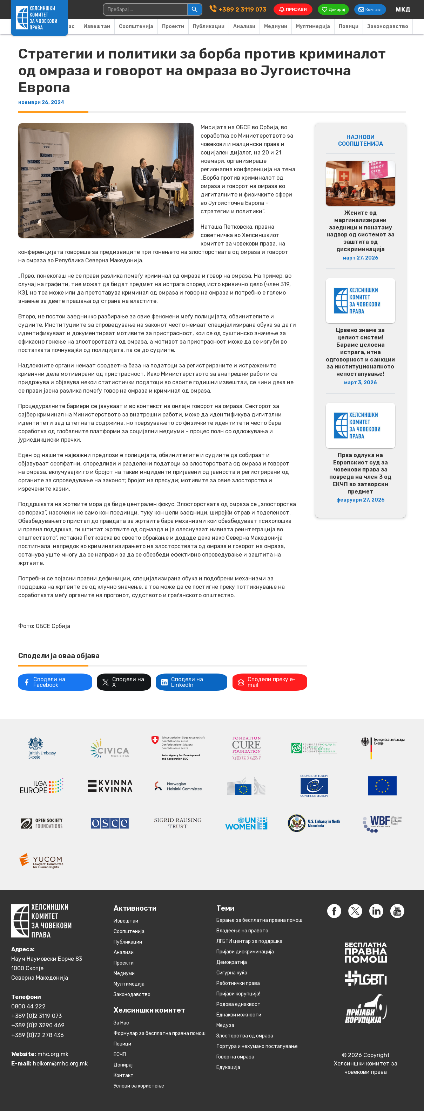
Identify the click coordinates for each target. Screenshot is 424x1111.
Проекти (173, 26)
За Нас (121, 1023)
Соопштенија (136, 26)
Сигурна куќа (231, 972)
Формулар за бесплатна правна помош (160, 1033)
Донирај (123, 1065)
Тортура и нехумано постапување (257, 1046)
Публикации (208, 26)
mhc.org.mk (53, 1054)
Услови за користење (139, 1086)
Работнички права (238, 983)
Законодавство (387, 26)
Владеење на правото (242, 930)
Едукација (228, 1067)
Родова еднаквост (238, 1004)
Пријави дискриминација (245, 951)
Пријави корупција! (238, 993)
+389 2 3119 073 (241, 9)
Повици (348, 26)
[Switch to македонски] (403, 9)
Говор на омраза (235, 1057)
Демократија (231, 962)
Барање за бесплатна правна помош (259, 920)
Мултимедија (313, 26)
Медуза (225, 1025)
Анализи (244, 26)
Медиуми (275, 26)
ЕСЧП (120, 1054)
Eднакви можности (238, 1014)
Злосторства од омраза (244, 1035)
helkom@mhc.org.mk (60, 1063)
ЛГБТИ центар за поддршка (249, 941)
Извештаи (96, 26)
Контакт (124, 1075)
